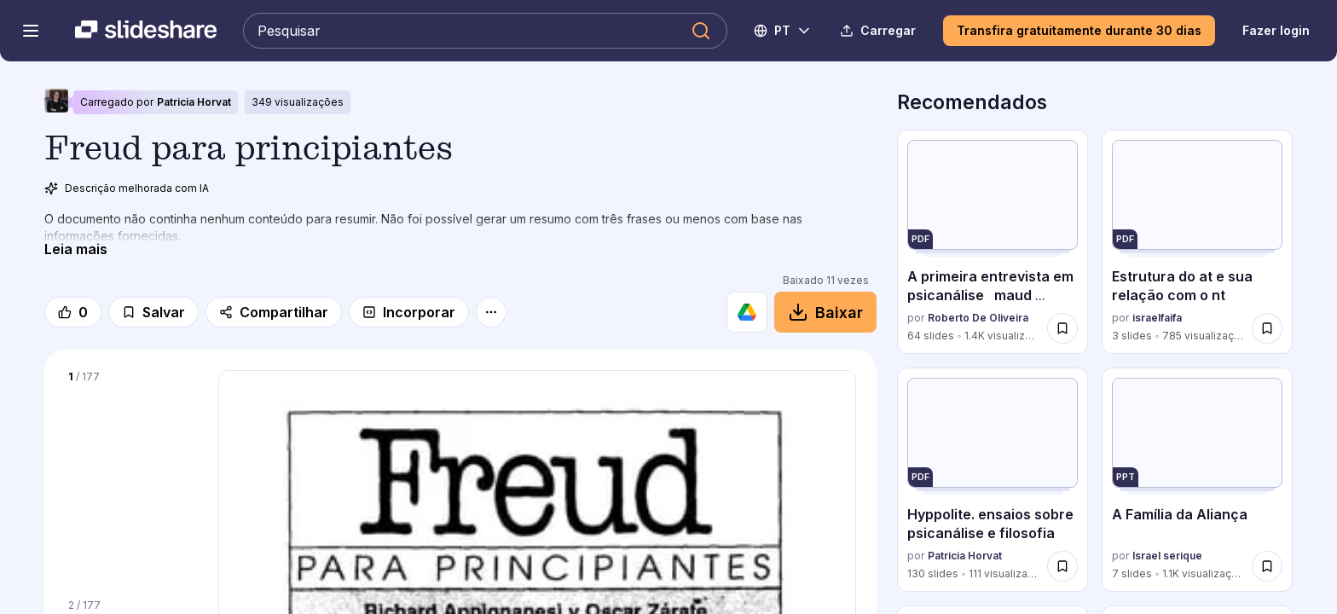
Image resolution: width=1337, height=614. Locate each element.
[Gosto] (72, 312)
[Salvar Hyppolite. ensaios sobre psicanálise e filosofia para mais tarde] (1062, 566)
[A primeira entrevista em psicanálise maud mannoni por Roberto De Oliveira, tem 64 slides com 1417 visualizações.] (992, 241)
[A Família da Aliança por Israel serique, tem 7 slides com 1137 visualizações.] (1197, 479)
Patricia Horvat (194, 102)
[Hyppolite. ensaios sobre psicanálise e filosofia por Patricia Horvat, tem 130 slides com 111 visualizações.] (992, 479)
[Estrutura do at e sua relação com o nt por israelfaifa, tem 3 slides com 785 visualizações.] (1197, 241)
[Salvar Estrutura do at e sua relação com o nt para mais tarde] (1267, 328)
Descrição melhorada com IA (126, 188)
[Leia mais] (75, 249)
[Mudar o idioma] (783, 31)
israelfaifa (1157, 318)
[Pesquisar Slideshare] (485, 31)
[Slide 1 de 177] (131, 474)
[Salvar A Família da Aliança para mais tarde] (1267, 566)
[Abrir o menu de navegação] (30, 30)
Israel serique (1167, 556)
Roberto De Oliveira (978, 318)
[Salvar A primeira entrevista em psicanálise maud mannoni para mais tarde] (1062, 328)
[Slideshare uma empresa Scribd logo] (146, 30)
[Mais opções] (491, 312)
